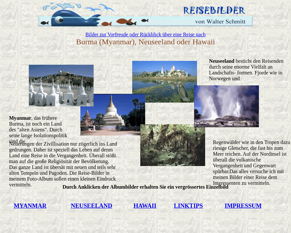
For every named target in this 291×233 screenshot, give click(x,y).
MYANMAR (30, 205)
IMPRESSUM (243, 205)
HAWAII (145, 205)
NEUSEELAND (91, 205)
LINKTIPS (188, 205)
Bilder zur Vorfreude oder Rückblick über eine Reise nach (146, 34)
